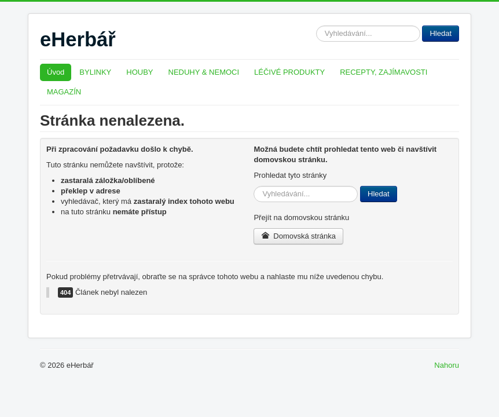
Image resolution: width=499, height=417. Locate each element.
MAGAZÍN (64, 91)
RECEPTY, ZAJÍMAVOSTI (383, 72)
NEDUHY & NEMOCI (204, 72)
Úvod (55, 72)
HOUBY (139, 72)
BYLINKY (95, 72)
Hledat (316, 25)
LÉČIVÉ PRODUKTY (289, 72)
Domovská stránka (298, 236)
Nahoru (446, 365)
